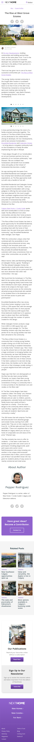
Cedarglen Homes (26, 143)
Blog (12, 8)
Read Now (17, 659)
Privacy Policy (6, 731)
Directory (4, 734)
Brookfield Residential (8, 143)
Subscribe (17, 686)
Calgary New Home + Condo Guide (13, 208)
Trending (4, 569)
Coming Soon (21, 734)
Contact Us (17, 530)
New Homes (17, 708)
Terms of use (21, 728)
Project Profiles (19, 8)
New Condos (17, 713)
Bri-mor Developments (11, 53)
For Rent (17, 717)
